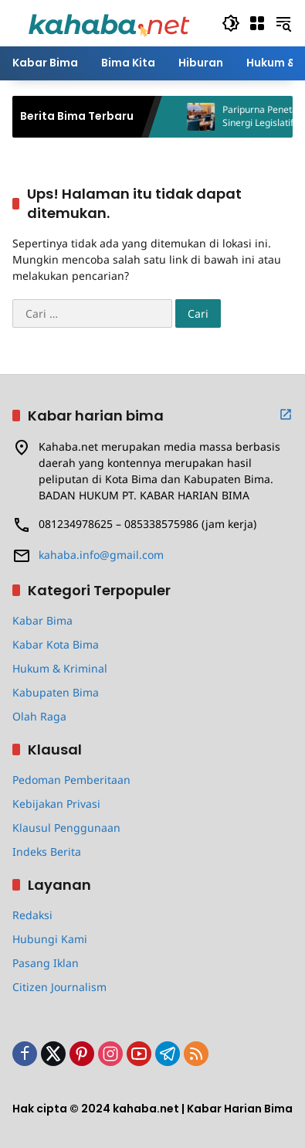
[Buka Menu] (257, 23)
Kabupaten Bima (55, 692)
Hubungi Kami (49, 939)
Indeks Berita (46, 851)
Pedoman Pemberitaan (71, 779)
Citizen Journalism (59, 986)
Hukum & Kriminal (59, 668)
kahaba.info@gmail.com (101, 554)
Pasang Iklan (45, 963)
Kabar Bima (42, 620)
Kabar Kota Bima (55, 644)
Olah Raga (39, 716)
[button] (231, 23)
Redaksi (32, 915)
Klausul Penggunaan (66, 827)
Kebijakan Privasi (56, 803)
